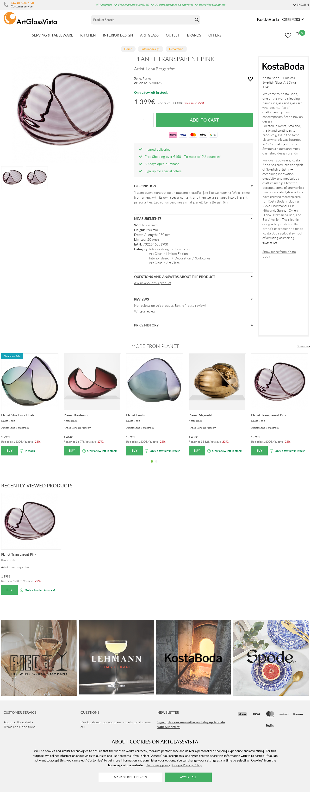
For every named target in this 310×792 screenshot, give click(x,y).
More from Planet (155, 346)
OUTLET (173, 35)
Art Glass (155, 254)
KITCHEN (88, 35)
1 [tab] (152, 465)
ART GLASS (149, 35)
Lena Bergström (160, 69)
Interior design (160, 249)
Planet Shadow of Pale (17, 415)
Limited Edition (177, 254)
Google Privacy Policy (187, 765)
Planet (147, 78)
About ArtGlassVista (18, 722)
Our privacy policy (158, 765)
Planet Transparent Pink (268, 415)
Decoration (183, 249)
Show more (303, 346)
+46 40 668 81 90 (22, 3)
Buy (9, 450)
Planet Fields (135, 415)
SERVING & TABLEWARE (52, 35)
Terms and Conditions (19, 727)
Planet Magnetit (200, 415)
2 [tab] (156, 465)
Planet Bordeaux (76, 415)
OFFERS (214, 35)
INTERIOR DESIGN (118, 35)
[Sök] (142, 20)
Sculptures (202, 258)
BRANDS (194, 35)
